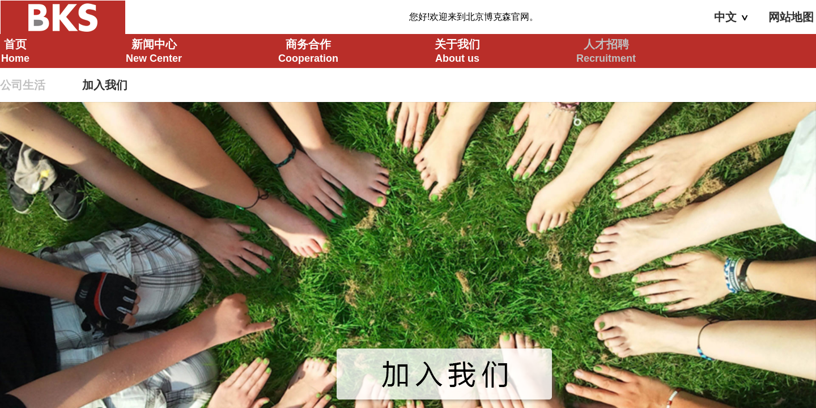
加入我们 (105, 85)
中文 (731, 17)
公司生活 (22, 85)
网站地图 (791, 17)
